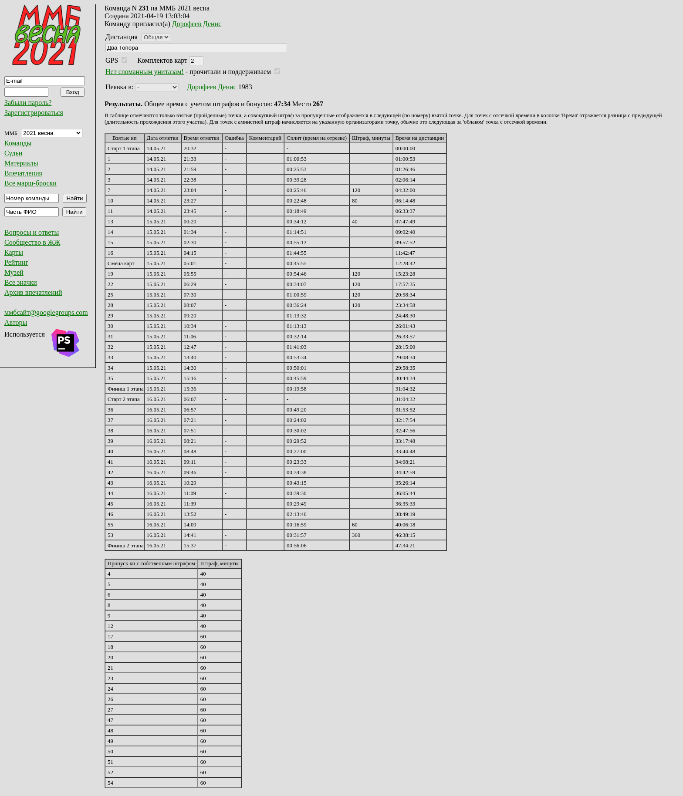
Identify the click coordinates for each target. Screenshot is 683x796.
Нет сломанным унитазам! (144, 71)
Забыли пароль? (27, 102)
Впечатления (23, 173)
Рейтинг (16, 262)
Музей (14, 272)
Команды (17, 143)
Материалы (21, 163)
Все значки (20, 282)
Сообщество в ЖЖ (32, 242)
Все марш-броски (30, 183)
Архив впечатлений (33, 292)
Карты (13, 252)
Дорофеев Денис (196, 23)
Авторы (15, 322)
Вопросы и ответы (31, 232)
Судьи (13, 153)
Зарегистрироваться (33, 112)
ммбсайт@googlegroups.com (46, 312)
